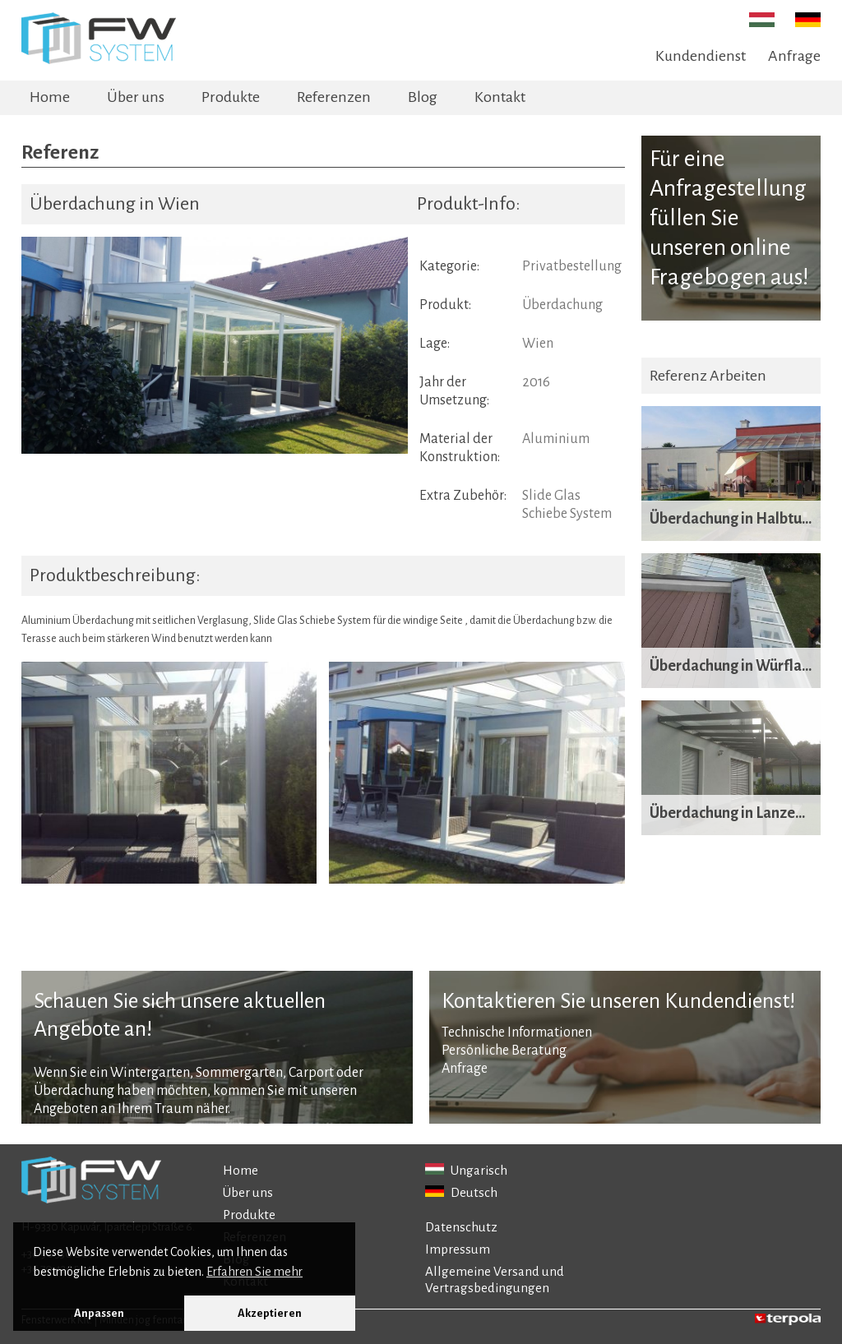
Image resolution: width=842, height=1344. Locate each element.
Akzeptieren (270, 1313)
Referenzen (334, 97)
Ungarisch (466, 1170)
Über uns (135, 97)
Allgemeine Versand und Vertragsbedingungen (494, 1279)
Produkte (230, 97)
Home (50, 97)
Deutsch (461, 1192)
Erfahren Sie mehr (254, 1271)
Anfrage (794, 56)
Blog (422, 97)
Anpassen (99, 1313)
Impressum (457, 1249)
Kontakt (499, 97)
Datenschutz (461, 1227)
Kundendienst (700, 56)
